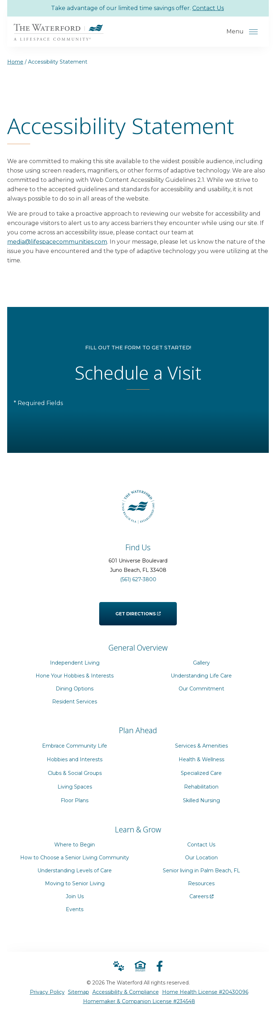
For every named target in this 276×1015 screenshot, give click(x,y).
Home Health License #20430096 (205, 992)
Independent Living (75, 663)
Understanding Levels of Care (74, 870)
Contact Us (208, 8)
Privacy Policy (47, 992)
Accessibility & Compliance (125, 992)
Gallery (201, 663)
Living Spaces (75, 787)
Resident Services (74, 701)
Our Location (201, 857)
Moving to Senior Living (75, 883)
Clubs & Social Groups (75, 773)
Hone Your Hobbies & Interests (75, 675)
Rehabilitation (201, 787)
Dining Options (74, 688)
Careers (201, 895)
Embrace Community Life (74, 746)
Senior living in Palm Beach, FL (201, 870)
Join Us (75, 896)
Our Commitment (201, 688)
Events (74, 909)
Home (15, 62)
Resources (201, 883)
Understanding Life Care (201, 675)
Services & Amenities (201, 746)
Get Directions (138, 609)
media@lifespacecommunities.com (57, 241)
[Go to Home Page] (59, 35)
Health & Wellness (201, 759)
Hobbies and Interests (74, 759)
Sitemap (78, 992)
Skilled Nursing (201, 800)
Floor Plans (74, 800)
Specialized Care (201, 773)
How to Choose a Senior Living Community (74, 857)
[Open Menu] (253, 32)
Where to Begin (74, 844)
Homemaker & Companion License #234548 (139, 1001)
